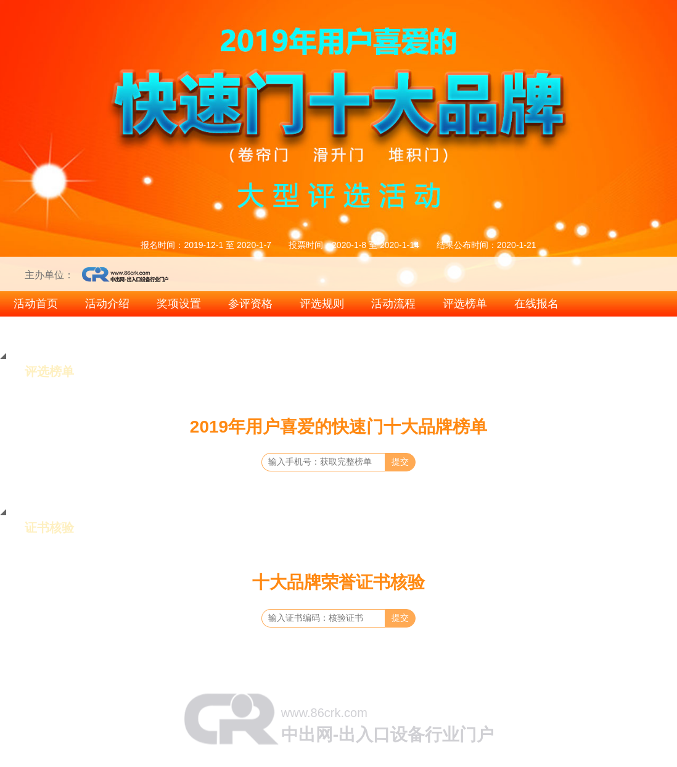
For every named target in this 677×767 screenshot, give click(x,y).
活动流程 (393, 303)
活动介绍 (107, 303)
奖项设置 (179, 303)
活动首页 (36, 303)
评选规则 (322, 303)
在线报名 (536, 303)
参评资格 (250, 303)
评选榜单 (465, 303)
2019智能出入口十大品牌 (601, 328)
